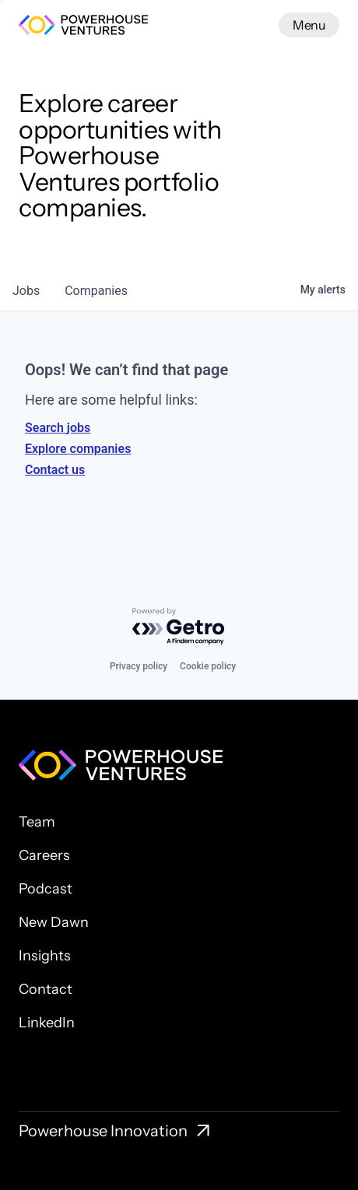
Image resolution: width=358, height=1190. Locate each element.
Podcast (45, 888)
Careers (44, 855)
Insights (45, 955)
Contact (45, 989)
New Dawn (54, 922)
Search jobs (57, 427)
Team (37, 821)
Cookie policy (208, 666)
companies (96, 290)
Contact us (55, 469)
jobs (26, 290)
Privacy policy (138, 666)
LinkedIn (47, 1022)
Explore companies (78, 448)
